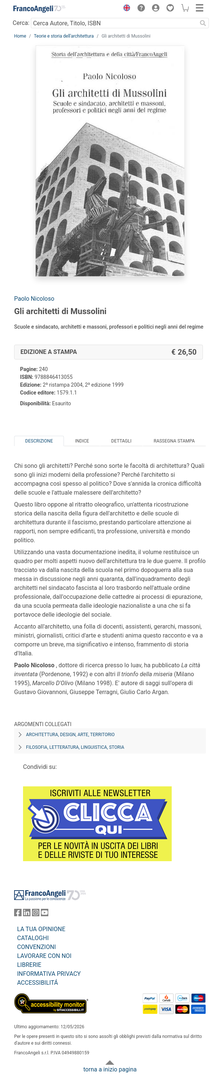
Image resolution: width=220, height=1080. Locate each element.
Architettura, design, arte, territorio (70, 734)
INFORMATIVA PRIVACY (49, 973)
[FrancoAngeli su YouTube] (44, 914)
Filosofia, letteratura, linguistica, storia (75, 747)
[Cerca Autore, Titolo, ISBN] (114, 23)
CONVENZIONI (36, 946)
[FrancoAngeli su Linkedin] (26, 914)
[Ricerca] (203, 23)
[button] (125, 9)
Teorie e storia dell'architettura (64, 36)
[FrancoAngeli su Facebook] (18, 914)
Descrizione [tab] (39, 441)
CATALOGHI (33, 938)
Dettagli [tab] (121, 441)
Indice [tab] (82, 441)
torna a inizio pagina (109, 1069)
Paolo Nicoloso (34, 298)
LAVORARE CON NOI (44, 955)
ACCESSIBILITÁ (37, 982)
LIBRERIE (29, 964)
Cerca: (21, 22)
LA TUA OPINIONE (41, 929)
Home (20, 36)
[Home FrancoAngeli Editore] (39, 9)
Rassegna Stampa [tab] (174, 441)
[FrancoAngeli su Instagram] (35, 914)
